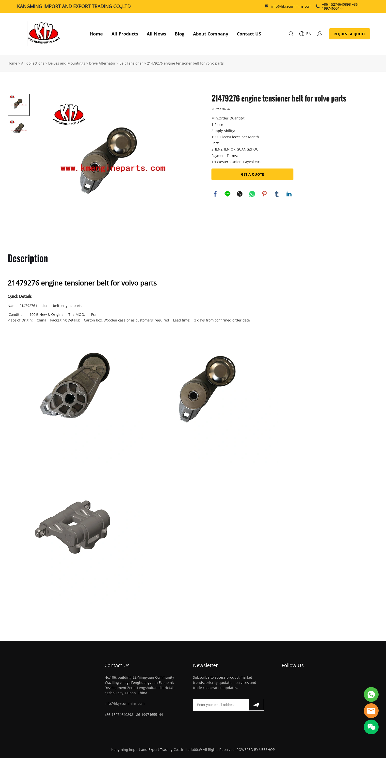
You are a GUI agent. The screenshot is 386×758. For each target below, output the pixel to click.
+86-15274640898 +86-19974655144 (340, 6)
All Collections (32, 63)
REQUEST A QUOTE (350, 34)
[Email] (220, 705)
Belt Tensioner (131, 63)
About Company (210, 34)
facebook (215, 194)
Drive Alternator (102, 63)
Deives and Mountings (66, 63)
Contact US (249, 34)
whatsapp (252, 194)
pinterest (264, 194)
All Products (125, 34)
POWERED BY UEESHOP (256, 749)
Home (96, 34)
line (227, 194)
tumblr (276, 194)
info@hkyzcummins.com (291, 6)
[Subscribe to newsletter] (256, 705)
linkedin (289, 194)
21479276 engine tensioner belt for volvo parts (185, 63)
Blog (179, 34)
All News (156, 34)
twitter (239, 194)
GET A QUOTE (252, 174)
